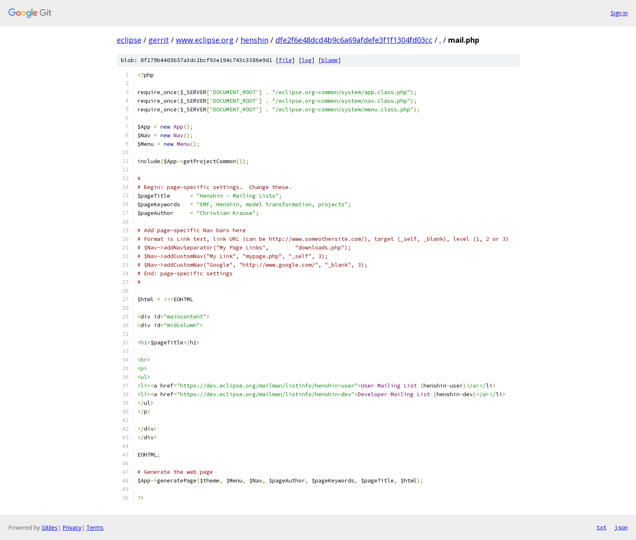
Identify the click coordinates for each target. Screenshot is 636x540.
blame (329, 60)
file (285, 60)
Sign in (619, 13)
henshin (254, 40)
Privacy (71, 527)
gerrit (158, 40)
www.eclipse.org (205, 40)
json (621, 527)
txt (601, 527)
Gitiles (50, 527)
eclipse (129, 40)
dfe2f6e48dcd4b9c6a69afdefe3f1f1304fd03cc (353, 40)
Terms (95, 527)
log (307, 60)
